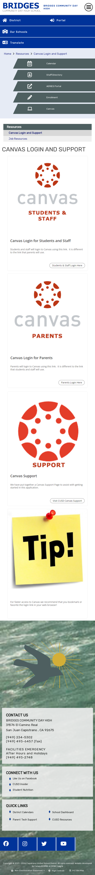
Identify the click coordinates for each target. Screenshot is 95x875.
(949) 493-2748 (19, 757)
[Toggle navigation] (88, 7)
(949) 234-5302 (19, 737)
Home (7, 53)
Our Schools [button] (18, 31)
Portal (61, 20)
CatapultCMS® (41, 866)
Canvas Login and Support (50, 53)
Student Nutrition (23, 789)
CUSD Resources (62, 819)
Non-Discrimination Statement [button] (29, 870)
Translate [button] (17, 42)
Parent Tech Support (25, 819)
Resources (22, 53)
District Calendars (23, 812)
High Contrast (58, 871)
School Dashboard (63, 812)
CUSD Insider (20, 784)
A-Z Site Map (76, 870)
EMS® (53, 866)
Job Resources (18, 138)
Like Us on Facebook (25, 778)
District (15, 20)
